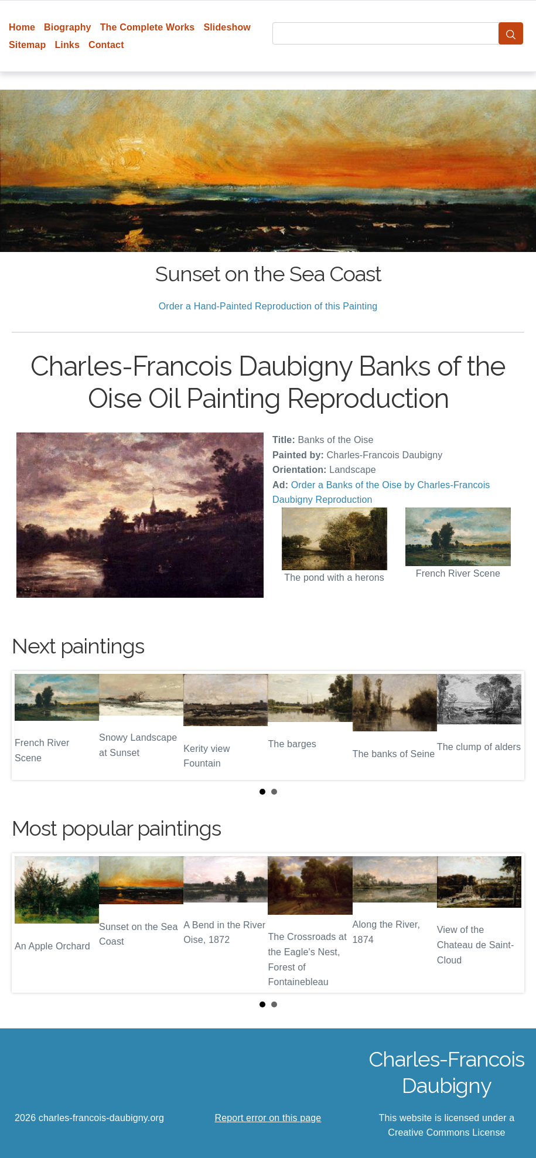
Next (506, 725)
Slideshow (227, 27)
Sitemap (27, 45)
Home (22, 27)
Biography (67, 27)
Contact (106, 45)
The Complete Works (147, 27)
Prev (30, 725)
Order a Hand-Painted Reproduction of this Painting (268, 306)
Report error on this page (268, 1118)
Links (67, 45)
